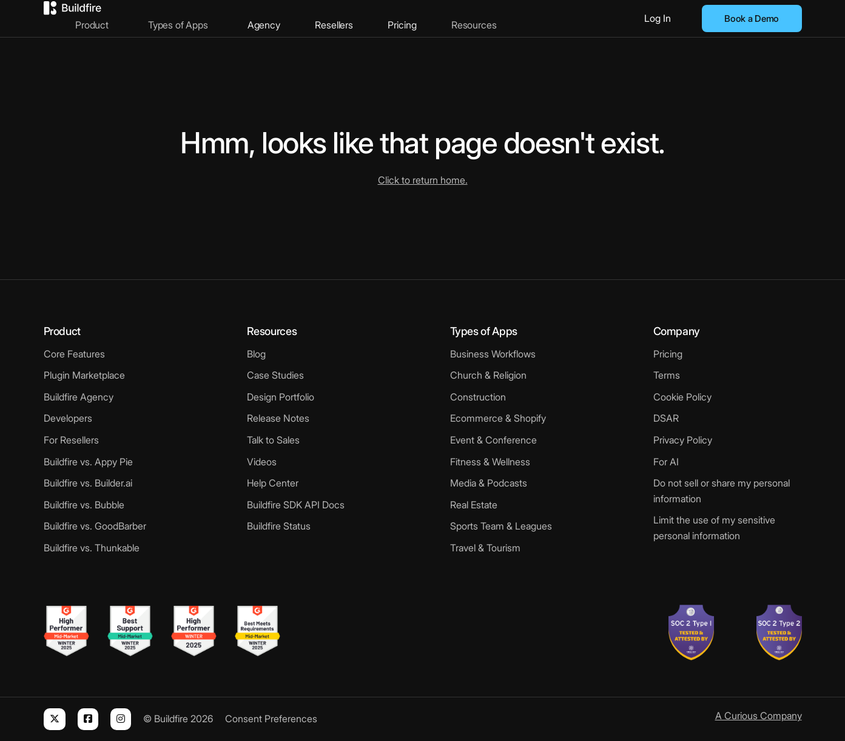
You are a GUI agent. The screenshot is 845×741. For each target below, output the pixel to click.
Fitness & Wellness (490, 462)
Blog (256, 354)
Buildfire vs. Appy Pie (88, 462)
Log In (657, 18)
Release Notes (278, 418)
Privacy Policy (682, 440)
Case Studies (275, 375)
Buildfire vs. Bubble (84, 505)
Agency (300, 18)
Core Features (74, 354)
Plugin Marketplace (84, 375)
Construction (478, 397)
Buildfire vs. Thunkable (92, 548)
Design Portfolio (280, 397)
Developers (68, 418)
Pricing (429, 18)
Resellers (366, 18)
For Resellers (71, 440)
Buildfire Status (279, 526)
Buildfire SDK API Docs (296, 505)
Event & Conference (493, 440)
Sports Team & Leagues (501, 526)
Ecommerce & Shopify (498, 418)
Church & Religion (488, 375)
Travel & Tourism (485, 548)
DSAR (666, 418)
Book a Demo (751, 18)
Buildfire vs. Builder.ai (88, 483)
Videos (262, 462)
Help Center (272, 483)
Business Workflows (493, 354)
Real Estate (473, 505)
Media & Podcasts (488, 483)
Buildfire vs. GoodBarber (95, 526)
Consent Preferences (271, 719)
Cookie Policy (682, 397)
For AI (666, 462)
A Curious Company (758, 715)
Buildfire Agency (78, 397)
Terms (666, 375)
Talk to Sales (273, 440)
